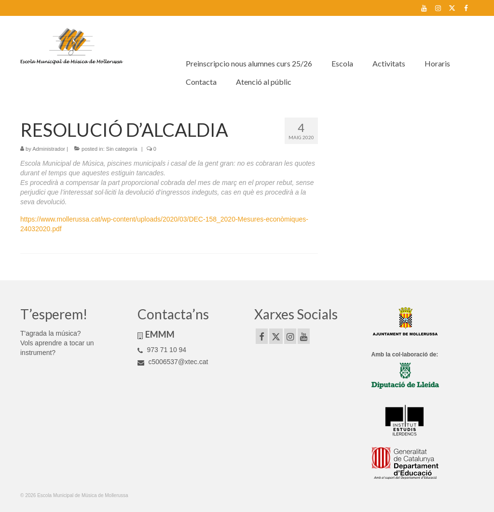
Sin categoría (121, 149)
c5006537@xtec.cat (172, 362)
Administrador (48, 149)
